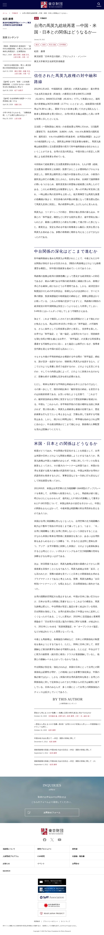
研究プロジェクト (44, 849)
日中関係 (62, 45)
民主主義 (52, 45)
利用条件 (37, 921)
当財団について (9, 849)
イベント (40, 864)
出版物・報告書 (78, 856)
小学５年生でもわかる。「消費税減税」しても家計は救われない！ (17, 114)
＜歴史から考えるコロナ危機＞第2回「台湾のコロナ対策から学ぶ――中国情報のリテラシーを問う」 (67, 727)
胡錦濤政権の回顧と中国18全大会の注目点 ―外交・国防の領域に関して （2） (67, 761)
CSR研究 (41, 856)
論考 (36, 18)
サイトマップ (65, 921)
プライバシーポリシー (50, 921)
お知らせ (6, 864)
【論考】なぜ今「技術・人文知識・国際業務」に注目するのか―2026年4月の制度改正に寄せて (17, 86)
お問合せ (75, 864)
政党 (44, 45)
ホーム (5, 13)
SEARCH (6, 871)
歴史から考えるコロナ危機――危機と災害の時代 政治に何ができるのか (67, 714)
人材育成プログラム (11, 856)
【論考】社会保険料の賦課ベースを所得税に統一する (17, 101)
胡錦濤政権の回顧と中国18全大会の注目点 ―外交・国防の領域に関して (67, 751)
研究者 (74, 849)
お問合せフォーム (52, 812)
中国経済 (15, 13)
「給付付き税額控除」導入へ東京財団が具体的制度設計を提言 (17, 69)
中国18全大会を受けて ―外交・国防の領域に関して (67, 740)
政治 (37, 45)
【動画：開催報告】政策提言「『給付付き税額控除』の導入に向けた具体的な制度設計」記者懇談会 (17, 51)
